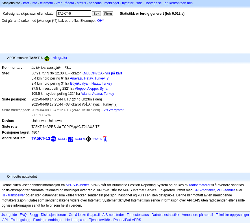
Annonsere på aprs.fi (197, 215)
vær (59, 3)
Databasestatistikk (165, 215)
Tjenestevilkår (99, 220)
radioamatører (199, 185)
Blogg (33, 215)
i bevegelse (153, 3)
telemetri (46, 3)
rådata (69, 3)
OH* (100, 21)
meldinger (112, 3)
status (81, 3)
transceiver (16, 195)
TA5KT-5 (62, 139)
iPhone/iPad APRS (127, 220)
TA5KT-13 (40, 138)
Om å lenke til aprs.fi (84, 215)
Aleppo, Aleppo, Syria (91, 89)
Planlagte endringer (47, 220)
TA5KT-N (79, 139)
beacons (95, 3)
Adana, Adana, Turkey (97, 94)
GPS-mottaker (204, 190)
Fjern (108, 13)
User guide (9, 215)
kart (26, 3)
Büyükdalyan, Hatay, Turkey (91, 83)
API (5, 220)
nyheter (127, 3)
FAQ (23, 215)
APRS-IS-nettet (77, 185)
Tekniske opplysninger (232, 215)
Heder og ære (76, 220)
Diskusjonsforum (53, 215)
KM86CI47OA (92, 73)
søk (139, 3)
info (34, 3)
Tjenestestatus (138, 215)
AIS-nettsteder (113, 215)
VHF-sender (226, 190)
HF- (4, 195)
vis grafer (60, 58)
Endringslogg (20, 220)
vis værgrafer (114, 110)
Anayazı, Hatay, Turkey (87, 78)
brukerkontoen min (179, 3)
